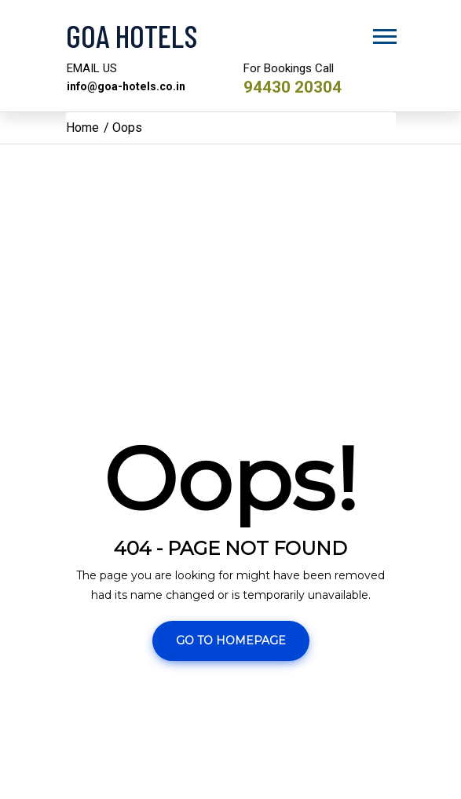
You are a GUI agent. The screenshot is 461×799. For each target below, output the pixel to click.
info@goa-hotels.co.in (128, 86)
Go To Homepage (231, 640)
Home (82, 127)
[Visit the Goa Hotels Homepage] (231, 35)
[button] (384, 33)
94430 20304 (296, 87)
